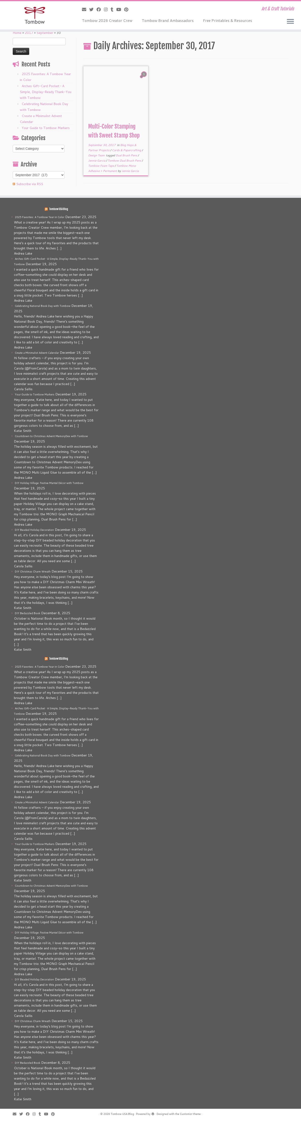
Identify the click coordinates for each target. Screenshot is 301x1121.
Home (17, 32)
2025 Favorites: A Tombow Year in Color (39, 217)
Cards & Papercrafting (127, 150)
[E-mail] (85, 9)
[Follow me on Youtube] (120, 9)
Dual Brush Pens (127, 155)
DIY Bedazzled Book (27, 613)
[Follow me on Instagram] (107, 9)
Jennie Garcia (97, 160)
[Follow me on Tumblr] (113, 9)
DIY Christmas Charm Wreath (33, 571)
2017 (29, 32)
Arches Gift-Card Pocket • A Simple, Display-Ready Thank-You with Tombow (45, 92)
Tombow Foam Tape (101, 166)
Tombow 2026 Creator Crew (107, 20)
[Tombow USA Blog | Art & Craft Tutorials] (34, 15)
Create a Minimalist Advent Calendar (37, 353)
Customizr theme (190, 1114)
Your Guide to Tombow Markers (46, 128)
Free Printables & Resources (227, 20)
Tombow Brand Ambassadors (168, 20)
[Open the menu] (290, 21)
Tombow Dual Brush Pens (125, 160)
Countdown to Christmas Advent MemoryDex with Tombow (51, 436)
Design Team (96, 155)
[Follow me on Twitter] (93, 9)
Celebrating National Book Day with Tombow (42, 306)
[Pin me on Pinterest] (127, 9)
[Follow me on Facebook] (100, 9)
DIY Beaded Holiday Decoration (34, 530)
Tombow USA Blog (58, 209)
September (45, 32)
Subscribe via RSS (29, 184)
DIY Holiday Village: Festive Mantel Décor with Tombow (49, 483)
